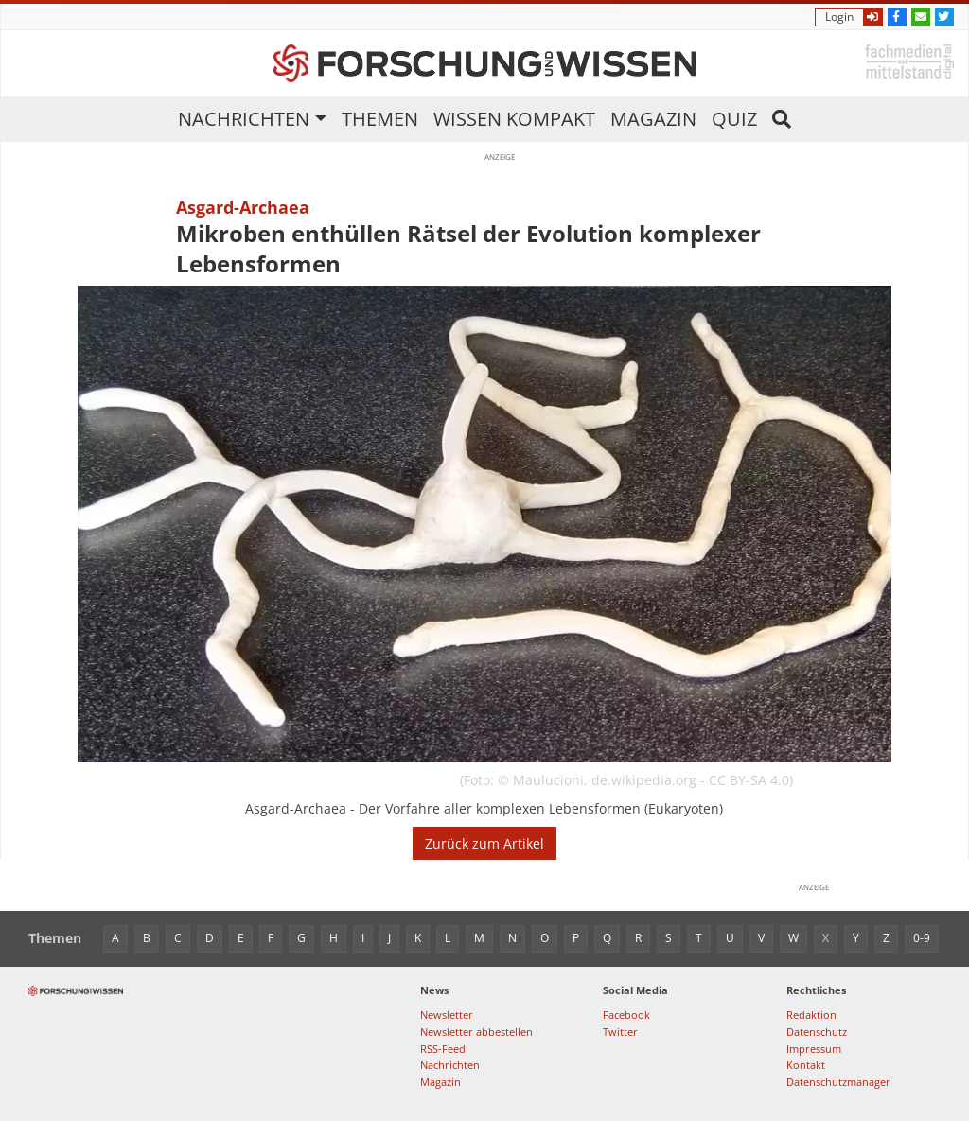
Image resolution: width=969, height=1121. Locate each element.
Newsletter (446, 1014)
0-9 (921, 938)
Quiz (734, 118)
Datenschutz (816, 1032)
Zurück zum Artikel (484, 843)
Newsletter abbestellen (476, 1032)
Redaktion (811, 1014)
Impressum (813, 1049)
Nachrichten (243, 118)
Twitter (620, 1032)
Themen (380, 118)
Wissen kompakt (514, 118)
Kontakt (805, 1065)
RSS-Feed (443, 1049)
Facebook (626, 1014)
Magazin (653, 118)
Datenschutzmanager (838, 1082)
